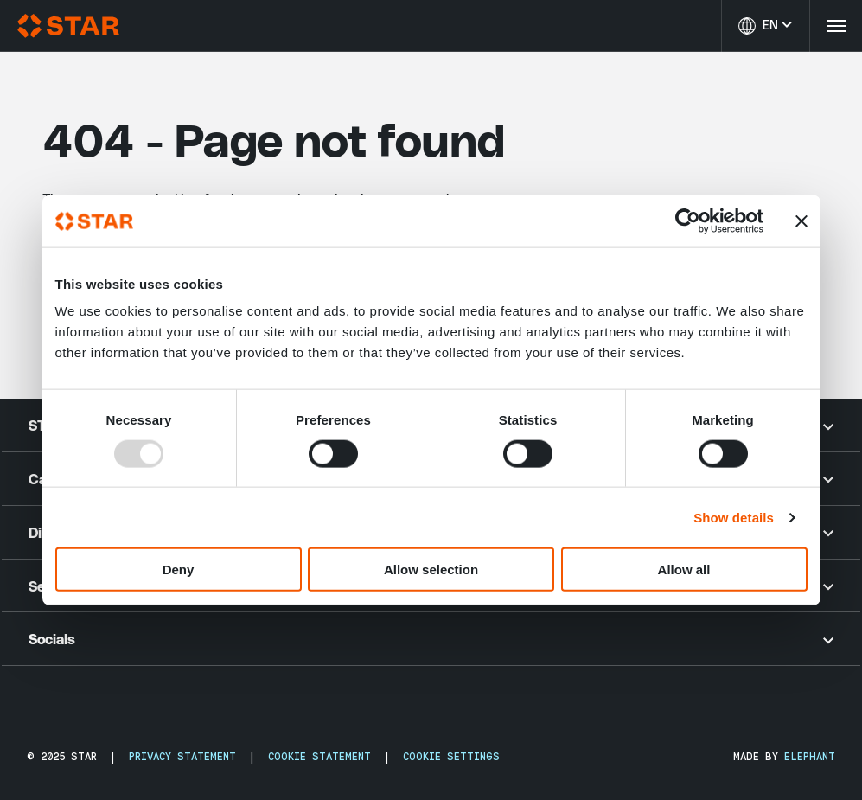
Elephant (809, 757)
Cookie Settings (451, 757)
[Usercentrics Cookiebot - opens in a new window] (687, 221)
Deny (179, 569)
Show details (733, 516)
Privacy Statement (182, 757)
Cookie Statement (319, 757)
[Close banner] (801, 220)
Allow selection (431, 569)
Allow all (684, 569)
